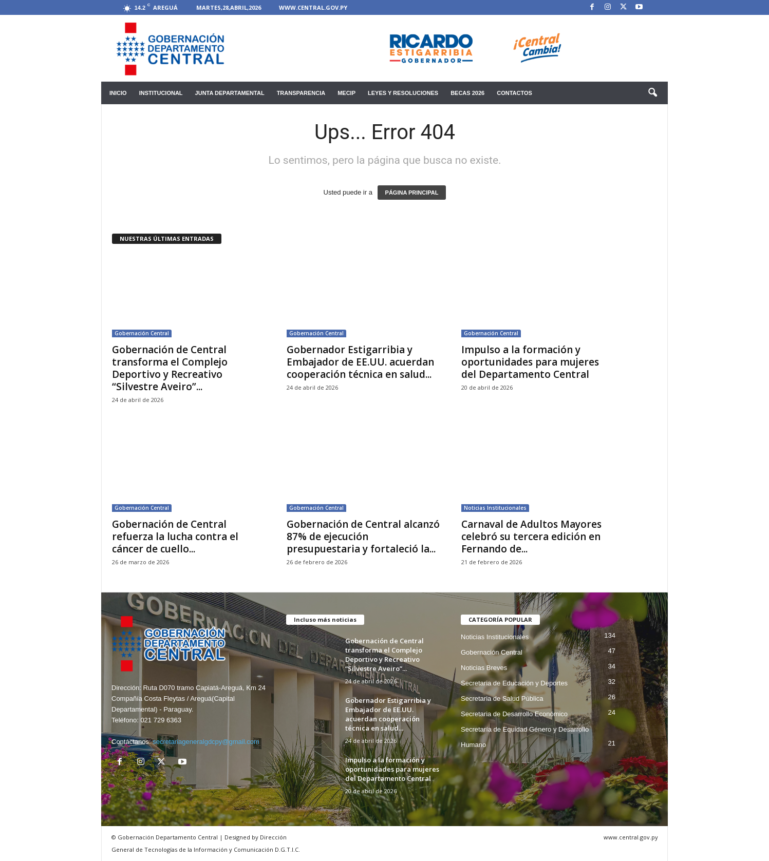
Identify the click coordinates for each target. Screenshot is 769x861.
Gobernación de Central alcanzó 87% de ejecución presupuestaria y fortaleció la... (363, 537)
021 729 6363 (160, 720)
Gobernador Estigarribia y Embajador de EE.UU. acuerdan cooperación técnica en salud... (360, 362)
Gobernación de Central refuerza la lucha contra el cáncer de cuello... (175, 537)
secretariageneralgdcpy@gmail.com (206, 741)
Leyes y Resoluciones (403, 93)
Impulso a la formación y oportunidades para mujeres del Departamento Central (530, 362)
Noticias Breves (484, 668)
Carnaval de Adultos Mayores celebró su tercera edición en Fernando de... (531, 537)
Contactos (514, 93)
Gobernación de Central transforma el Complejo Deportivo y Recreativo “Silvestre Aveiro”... (170, 368)
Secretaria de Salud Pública (502, 698)
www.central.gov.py (313, 7)
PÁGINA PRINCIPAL (412, 192)
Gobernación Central (142, 333)
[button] (652, 93)
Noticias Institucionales (495, 507)
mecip (346, 93)
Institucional (161, 93)
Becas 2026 (467, 93)
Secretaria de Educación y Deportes (514, 683)
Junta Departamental (230, 93)
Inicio (118, 93)
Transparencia (301, 93)
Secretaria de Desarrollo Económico (514, 714)
